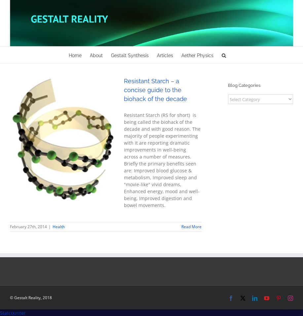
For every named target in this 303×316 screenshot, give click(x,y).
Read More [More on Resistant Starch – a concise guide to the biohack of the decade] (191, 226)
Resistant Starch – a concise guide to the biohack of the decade (155, 90)
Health (59, 226)
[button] (224, 55)
